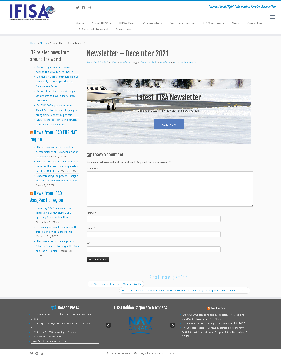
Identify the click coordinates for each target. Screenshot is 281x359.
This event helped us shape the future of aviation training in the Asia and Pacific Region (57, 246)
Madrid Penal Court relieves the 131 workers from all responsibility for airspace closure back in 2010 (184, 290)
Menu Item (123, 29)
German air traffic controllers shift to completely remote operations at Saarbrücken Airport (57, 81)
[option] (140, 325)
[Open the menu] (272, 17)
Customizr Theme (165, 353)
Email (91, 228)
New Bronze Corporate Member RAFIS (116, 284)
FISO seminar (213, 23)
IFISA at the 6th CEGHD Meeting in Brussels (54, 332)
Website (92, 243)
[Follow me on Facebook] (85, 7)
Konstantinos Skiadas (185, 62)
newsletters (125, 62)
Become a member (182, 23)
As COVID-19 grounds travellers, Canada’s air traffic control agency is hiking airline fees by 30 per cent (56, 110)
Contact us (254, 23)
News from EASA (218, 308)
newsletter (165, 62)
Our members (152, 23)
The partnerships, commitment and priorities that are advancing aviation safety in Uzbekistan (57, 166)
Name (91, 213)
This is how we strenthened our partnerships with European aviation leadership (57, 151)
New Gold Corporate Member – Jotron (51, 341)
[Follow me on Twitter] (79, 7)
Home (80, 23)
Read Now (169, 124)
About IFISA (101, 23)
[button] (108, 325)
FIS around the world (93, 29)
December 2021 (149, 62)
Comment (94, 168)
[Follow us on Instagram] (90, 7)
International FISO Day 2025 (47, 336)
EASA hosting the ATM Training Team (201, 323)
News (236, 23)
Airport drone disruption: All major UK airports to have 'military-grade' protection (56, 95)
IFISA (117, 353)
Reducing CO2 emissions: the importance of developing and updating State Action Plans (53, 212)
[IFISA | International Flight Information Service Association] (32, 11)
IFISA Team (127, 23)
